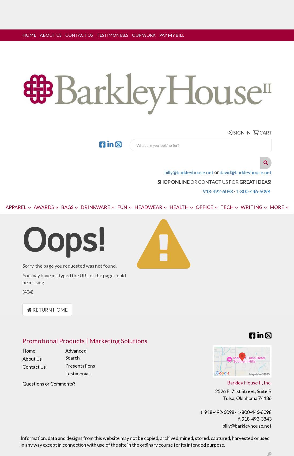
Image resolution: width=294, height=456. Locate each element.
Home (29, 35)
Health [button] (179, 207)
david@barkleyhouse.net (246, 172)
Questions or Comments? (48, 384)
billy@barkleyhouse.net (188, 172)
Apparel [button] (16, 207)
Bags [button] (67, 207)
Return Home (47, 310)
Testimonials (112, 35)
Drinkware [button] (95, 207)
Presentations (80, 366)
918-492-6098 (218, 191)
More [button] (277, 207)
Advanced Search (75, 354)
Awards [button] (44, 207)
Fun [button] (122, 207)
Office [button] (204, 207)
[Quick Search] (201, 145)
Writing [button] (251, 207)
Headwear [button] (148, 207)
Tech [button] (226, 207)
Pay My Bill (171, 35)
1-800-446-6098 (253, 191)
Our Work (144, 35)
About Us (51, 35)
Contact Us (79, 35)
